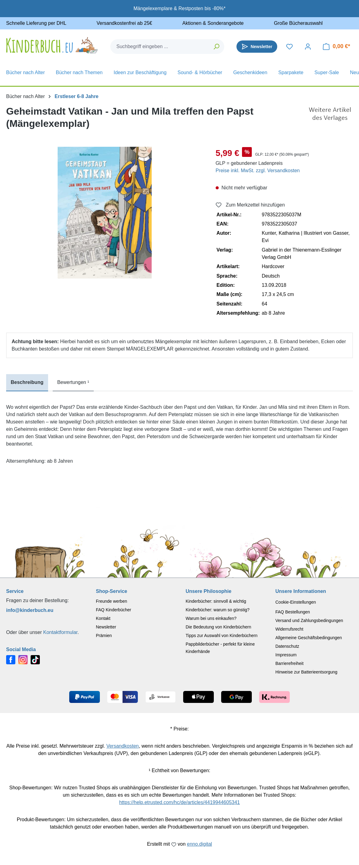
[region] (105, 213)
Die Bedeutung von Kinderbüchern (218, 626)
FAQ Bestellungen (292, 611)
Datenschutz (287, 646)
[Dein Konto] (308, 46)
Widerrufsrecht (289, 629)
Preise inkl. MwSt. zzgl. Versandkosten (258, 170)
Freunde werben (111, 601)
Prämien (104, 635)
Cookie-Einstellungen (295, 602)
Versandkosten (122, 746)
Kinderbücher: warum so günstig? (218, 609)
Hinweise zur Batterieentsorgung (306, 672)
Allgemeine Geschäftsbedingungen (308, 637)
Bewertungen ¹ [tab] (73, 382)
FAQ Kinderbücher (113, 609)
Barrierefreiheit (289, 663)
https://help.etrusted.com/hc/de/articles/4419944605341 (179, 802)
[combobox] (160, 46)
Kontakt (103, 618)
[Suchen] (216, 46)
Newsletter (106, 626)
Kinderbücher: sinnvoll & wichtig (216, 601)
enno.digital (199, 844)
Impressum (286, 654)
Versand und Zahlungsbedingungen (309, 620)
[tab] (27, 382)
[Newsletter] (256, 46)
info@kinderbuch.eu (29, 610)
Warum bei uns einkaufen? (211, 618)
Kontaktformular (60, 632)
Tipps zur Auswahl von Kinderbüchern (222, 635)
